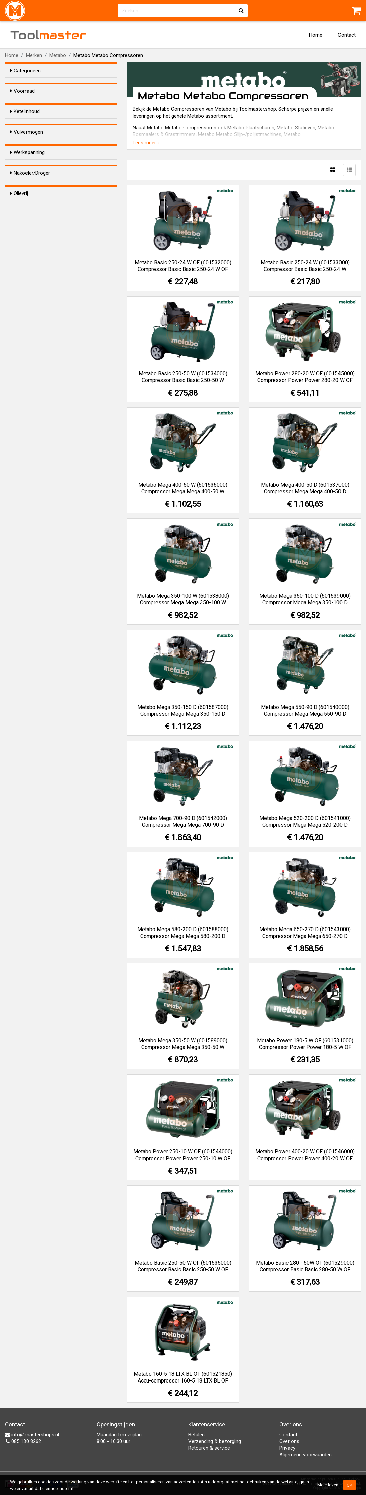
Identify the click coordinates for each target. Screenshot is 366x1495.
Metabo (57, 55)
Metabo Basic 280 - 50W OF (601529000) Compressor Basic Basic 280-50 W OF (305, 1266)
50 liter (31, 154)
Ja (26, 339)
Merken (34, 55)
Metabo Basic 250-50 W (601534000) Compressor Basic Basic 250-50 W (183, 376)
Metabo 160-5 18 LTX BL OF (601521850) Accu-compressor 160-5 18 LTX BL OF (183, 1377)
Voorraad (22, 91)
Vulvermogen (26, 208)
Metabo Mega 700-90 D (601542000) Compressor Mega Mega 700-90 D (183, 821)
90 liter (31, 163)
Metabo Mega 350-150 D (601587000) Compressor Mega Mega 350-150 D (182, 710)
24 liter (31, 145)
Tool (48, 35)
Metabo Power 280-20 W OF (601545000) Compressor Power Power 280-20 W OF (305, 376)
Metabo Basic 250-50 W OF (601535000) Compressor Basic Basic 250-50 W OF (183, 1266)
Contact (347, 35)
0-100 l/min (36, 221)
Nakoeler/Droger (30, 317)
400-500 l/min (39, 239)
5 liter (29, 136)
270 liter (32, 189)
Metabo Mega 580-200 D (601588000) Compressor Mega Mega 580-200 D (182, 932)
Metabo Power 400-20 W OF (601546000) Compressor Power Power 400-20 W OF (305, 1155)
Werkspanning (27, 267)
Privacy (287, 1448)
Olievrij (19, 358)
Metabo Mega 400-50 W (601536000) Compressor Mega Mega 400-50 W (182, 488)
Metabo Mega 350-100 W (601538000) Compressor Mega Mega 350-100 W (183, 599)
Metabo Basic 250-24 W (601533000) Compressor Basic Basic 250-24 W (305, 265)
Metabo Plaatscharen (250, 128)
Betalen (196, 1435)
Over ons (289, 1441)
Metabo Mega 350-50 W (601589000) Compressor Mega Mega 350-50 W (182, 1043)
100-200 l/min (39, 230)
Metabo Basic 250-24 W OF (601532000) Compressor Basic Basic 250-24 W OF (183, 265)
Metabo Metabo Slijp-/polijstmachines (239, 134)
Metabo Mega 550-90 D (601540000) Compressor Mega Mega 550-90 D (305, 710)
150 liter (32, 171)
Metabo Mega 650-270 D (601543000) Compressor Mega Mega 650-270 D (305, 932)
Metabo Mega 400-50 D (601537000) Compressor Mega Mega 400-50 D (305, 488)
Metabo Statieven (296, 128)
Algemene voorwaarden (305, 1455)
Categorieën (25, 70)
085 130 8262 (23, 1441)
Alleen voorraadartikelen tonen (54, 104)
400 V (30, 298)
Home (315, 35)
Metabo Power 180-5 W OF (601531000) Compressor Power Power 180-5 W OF (305, 1043)
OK (349, 1485)
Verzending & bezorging (214, 1441)
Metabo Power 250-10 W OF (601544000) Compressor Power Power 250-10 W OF (182, 1155)
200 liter (32, 180)
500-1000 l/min (40, 247)
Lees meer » (146, 143)
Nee (29, 330)
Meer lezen (327, 1484)
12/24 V (32, 280)
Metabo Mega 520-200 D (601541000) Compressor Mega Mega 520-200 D (305, 821)
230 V (30, 289)
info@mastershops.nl (32, 1435)
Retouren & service (209, 1448)
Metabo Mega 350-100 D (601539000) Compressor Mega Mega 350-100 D (305, 599)
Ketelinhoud (25, 123)
